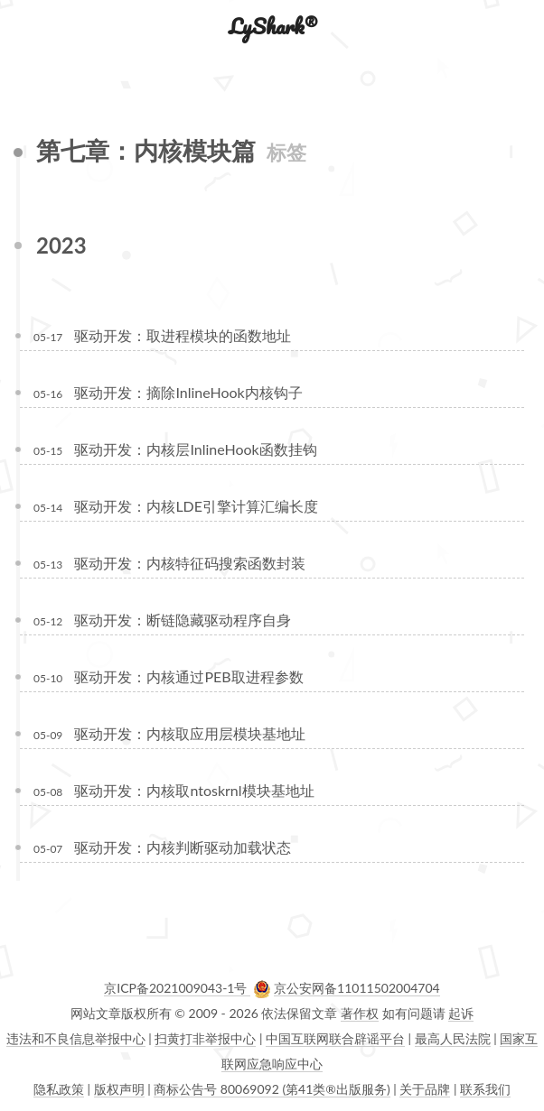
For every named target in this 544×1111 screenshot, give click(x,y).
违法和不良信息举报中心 (75, 1038)
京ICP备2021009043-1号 (177, 987)
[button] (28, 26)
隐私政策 (58, 1089)
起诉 (461, 1013)
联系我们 (485, 1089)
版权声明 (119, 1089)
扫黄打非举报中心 (205, 1038)
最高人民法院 (453, 1038)
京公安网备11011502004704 (357, 987)
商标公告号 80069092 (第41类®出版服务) (272, 1089)
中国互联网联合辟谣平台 (335, 1038)
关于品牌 (424, 1089)
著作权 (360, 1013)
